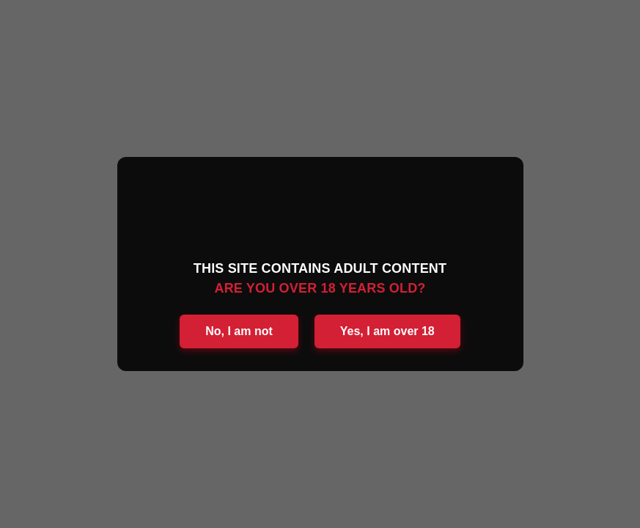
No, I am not (239, 331)
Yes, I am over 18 (387, 331)
